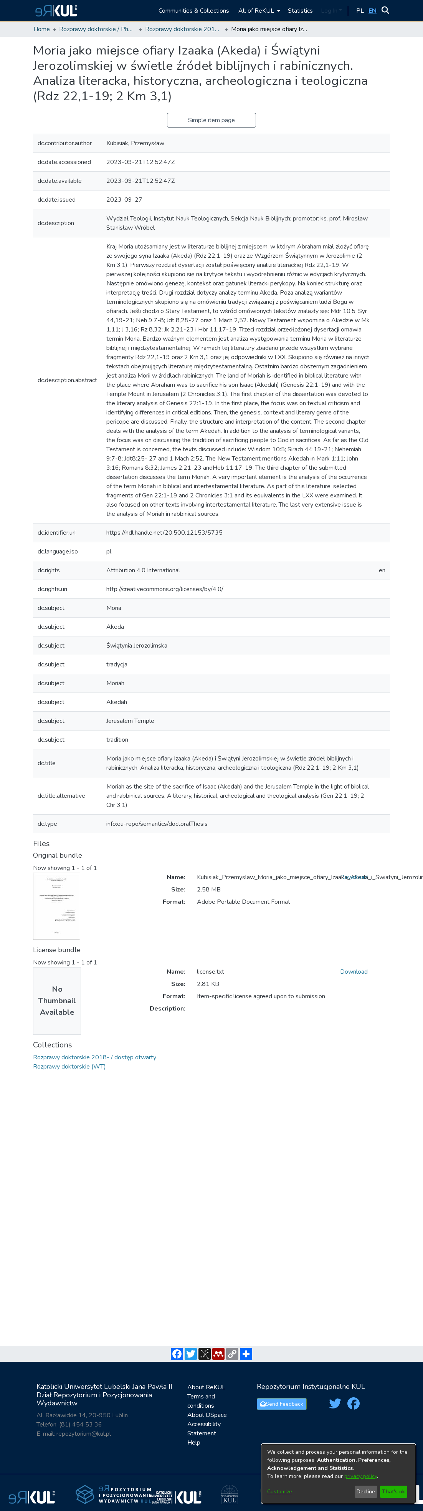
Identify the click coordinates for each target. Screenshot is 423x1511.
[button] (55, 10)
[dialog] (338, 1473)
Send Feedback (281, 1404)
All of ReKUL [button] (256, 11)
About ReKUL (206, 1387)
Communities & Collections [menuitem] (194, 11)
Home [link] (41, 29)
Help (193, 1442)
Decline (366, 1491)
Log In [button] (330, 11)
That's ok (393, 1491)
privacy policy (360, 1476)
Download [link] (354, 877)
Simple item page (211, 120)
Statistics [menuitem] (300, 11)
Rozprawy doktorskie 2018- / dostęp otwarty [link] (183, 29)
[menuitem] (258, 10)
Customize (279, 1491)
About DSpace (207, 1415)
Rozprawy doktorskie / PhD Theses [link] (97, 29)
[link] (94, 1057)
